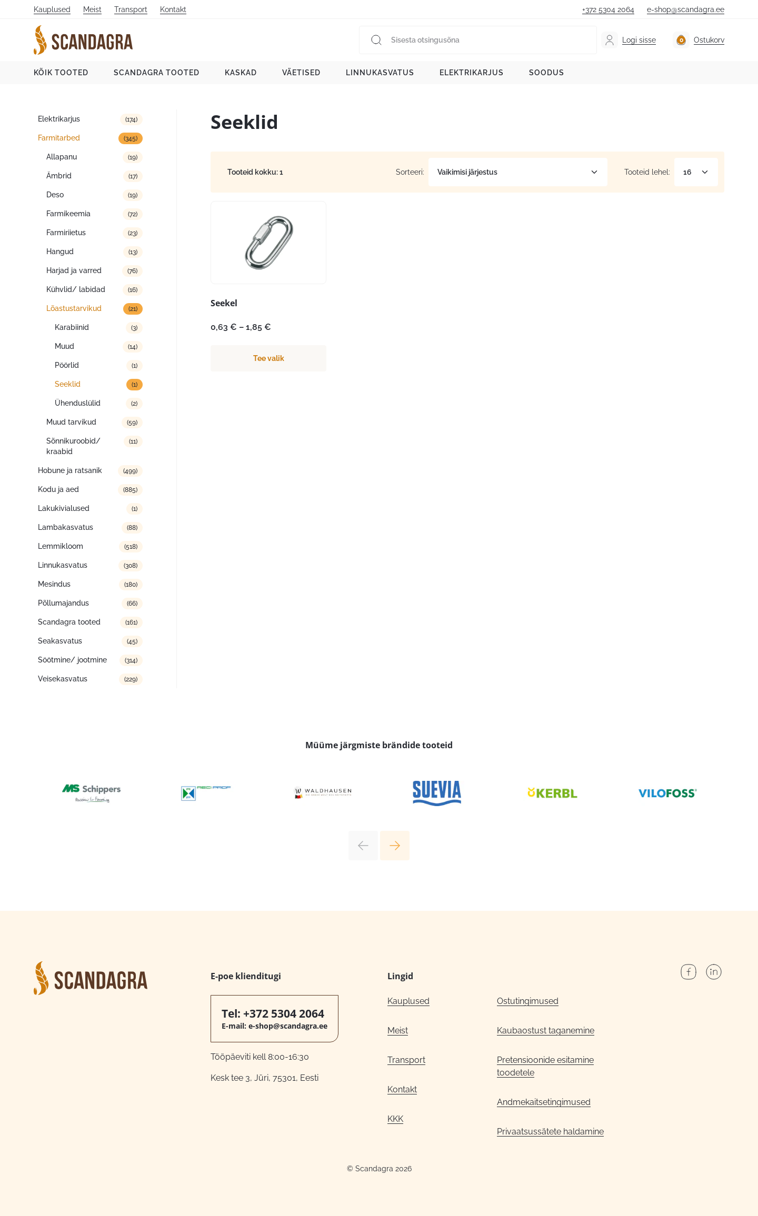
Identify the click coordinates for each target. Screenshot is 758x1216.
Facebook (688, 971)
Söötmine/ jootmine (72, 660)
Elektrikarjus (472, 72)
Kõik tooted (61, 72)
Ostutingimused (527, 1001)
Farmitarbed (59, 138)
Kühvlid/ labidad (75, 289)
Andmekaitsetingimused (544, 1102)
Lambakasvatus (65, 527)
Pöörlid (67, 365)
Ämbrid (59, 176)
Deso (55, 194)
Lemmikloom (60, 546)
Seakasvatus (60, 641)
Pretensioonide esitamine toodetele (545, 1066)
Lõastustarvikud (74, 308)
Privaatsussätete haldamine (550, 1132)
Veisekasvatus (62, 679)
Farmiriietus (66, 232)
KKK (395, 1119)
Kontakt (173, 9)
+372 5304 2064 (608, 9)
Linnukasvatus (380, 72)
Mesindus (54, 584)
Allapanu (61, 157)
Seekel (224, 303)
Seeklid (68, 384)
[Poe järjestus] (517, 172)
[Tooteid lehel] (696, 172)
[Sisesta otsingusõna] (478, 40)
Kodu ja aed (58, 489)
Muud (64, 346)
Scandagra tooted (157, 72)
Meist (92, 9)
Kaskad (241, 72)
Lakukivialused (63, 508)
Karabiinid (72, 327)
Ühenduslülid (78, 403)
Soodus (546, 72)
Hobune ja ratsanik (70, 470)
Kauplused (52, 9)
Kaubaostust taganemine (545, 1031)
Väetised (301, 72)
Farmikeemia (68, 213)
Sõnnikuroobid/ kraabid (73, 446)
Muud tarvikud (71, 422)
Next (395, 845)
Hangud (60, 251)
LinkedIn (713, 971)
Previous (363, 845)
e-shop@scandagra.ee (685, 9)
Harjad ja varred (74, 270)
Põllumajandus (63, 603)
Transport (130, 9)
